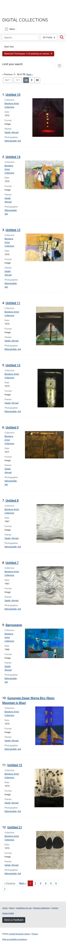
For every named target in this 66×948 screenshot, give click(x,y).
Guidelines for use (24, 908)
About (11, 908)
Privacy (35, 934)
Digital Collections (25, 19)
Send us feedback (13, 919)
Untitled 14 (13, 157)
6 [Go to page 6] (56, 883)
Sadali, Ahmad (11, 132)
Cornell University (17, 5)
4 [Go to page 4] (45, 883)
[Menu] (9, 29)
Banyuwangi (14, 625)
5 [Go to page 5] (51, 883)
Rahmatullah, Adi (13, 141)
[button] (28, 54)
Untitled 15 (14, 765)
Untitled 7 (12, 563)
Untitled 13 (13, 230)
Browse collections (41, 908)
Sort (7, 80)
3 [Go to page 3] (40, 883)
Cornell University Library (19, 934)
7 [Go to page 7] (4, 889)
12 (19, 79)
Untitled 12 (13, 365)
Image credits (8, 913)
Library (11, 13)
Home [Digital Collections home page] (4, 908)
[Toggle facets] (59, 66)
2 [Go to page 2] (35, 883)
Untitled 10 (13, 94)
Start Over (9, 47)
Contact (54, 908)
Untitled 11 (13, 303)
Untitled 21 (14, 827)
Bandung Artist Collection (9, 169)
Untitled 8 (12, 500)
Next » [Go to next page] (22, 883)
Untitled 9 (12, 427)
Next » (30, 74)
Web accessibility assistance (14, 939)
